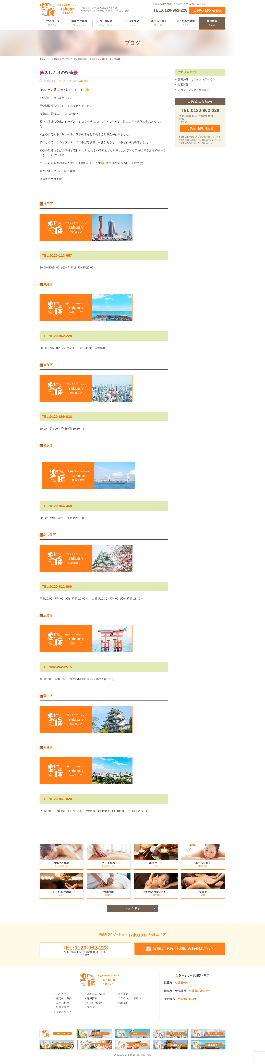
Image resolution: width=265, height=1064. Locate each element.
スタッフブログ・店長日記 (194, 89)
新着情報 (183, 84)
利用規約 (122, 1003)
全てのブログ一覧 (68, 59)
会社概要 (122, 994)
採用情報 (212, 23)
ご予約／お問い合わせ (207, 10)
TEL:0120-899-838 (57, 416)
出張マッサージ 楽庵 (49, 59)
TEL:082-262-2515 (57, 667)
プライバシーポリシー (130, 998)
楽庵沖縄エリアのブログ (88, 59)
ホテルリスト (159, 23)
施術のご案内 (79, 23)
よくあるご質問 (185, 23)
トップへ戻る (132, 908)
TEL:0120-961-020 (57, 799)
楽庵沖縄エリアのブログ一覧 (195, 79)
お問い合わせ (95, 1003)
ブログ (203, 892)
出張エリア (132, 23)
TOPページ (52, 23)
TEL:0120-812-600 (57, 586)
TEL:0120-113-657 (57, 255)
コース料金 (105, 23)
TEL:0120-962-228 (170, 10)
